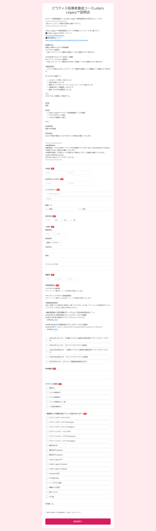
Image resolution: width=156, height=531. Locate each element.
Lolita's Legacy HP (54, 460)
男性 (49, 209)
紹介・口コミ (52, 492)
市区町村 (48, 247)
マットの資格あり (53, 393)
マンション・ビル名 (51, 264)
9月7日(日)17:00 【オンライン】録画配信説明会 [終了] (66, 362)
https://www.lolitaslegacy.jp (54, 35)
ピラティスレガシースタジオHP (58, 432)
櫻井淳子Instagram (54, 455)
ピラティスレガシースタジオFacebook (60, 436)
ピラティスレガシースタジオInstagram (60, 441)
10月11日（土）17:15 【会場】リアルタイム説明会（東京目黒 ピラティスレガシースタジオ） (77, 339)
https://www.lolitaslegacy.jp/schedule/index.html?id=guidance (66, 40)
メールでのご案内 (54, 483)
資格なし (50, 388)
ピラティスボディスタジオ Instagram (60, 427)
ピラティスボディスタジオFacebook (60, 422)
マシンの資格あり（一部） (56, 402)
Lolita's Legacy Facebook (56, 464)
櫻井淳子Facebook (54, 450)
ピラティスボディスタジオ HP (58, 418)
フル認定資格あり (54, 407)
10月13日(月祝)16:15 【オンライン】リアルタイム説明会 (67, 357)
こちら (55, 320)
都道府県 (48, 238)
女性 (82, 209)
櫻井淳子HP (52, 445)
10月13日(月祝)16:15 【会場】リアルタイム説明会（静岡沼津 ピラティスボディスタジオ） (77, 351)
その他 (50, 497)
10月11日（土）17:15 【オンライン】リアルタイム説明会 (66, 345)
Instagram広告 (52, 473)
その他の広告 (52, 478)
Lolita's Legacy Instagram (56, 469)
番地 (47, 255)
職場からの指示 (53, 487)
